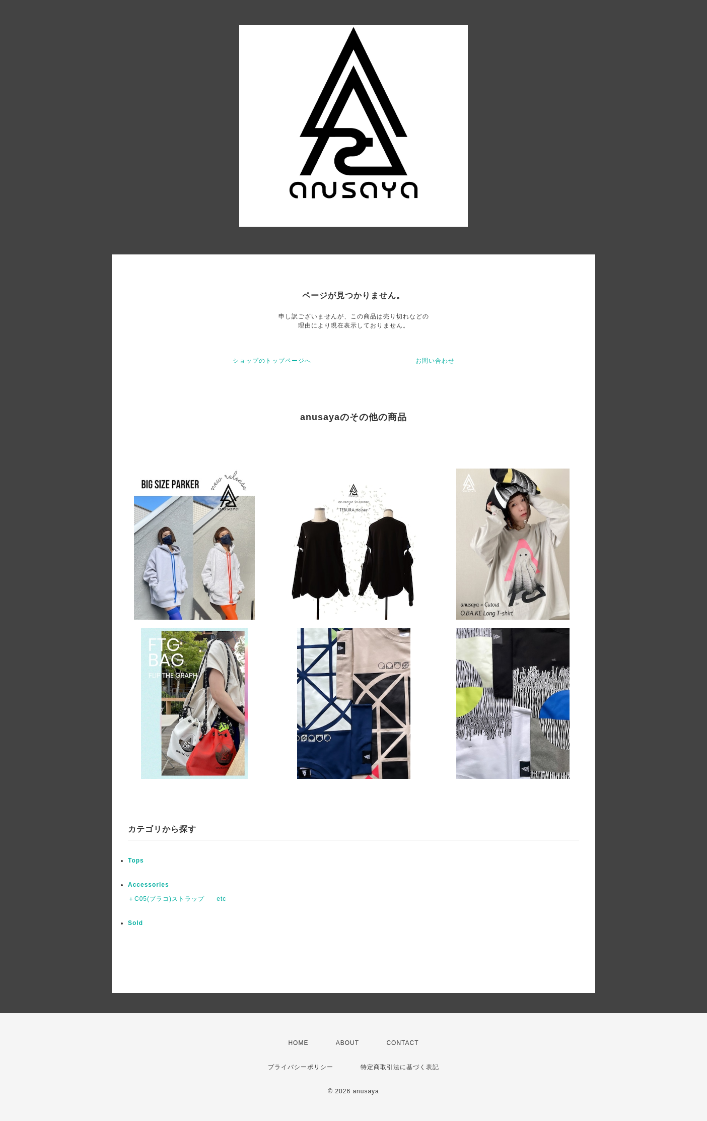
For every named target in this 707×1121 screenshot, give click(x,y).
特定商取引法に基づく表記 (400, 1067)
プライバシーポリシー (300, 1067)
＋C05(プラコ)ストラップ (166, 898)
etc (221, 898)
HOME (298, 1042)
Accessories (148, 884)
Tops (136, 860)
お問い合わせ (435, 360)
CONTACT (402, 1042)
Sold (135, 923)
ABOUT (347, 1042)
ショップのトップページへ (272, 360)
